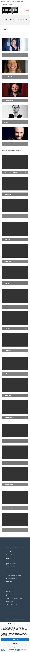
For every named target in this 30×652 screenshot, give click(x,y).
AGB (7, 617)
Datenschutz (9, 620)
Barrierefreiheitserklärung (11, 626)
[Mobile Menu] (27, 11)
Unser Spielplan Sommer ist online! (13, 586)
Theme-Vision (19, 647)
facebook (20, 1)
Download (13, 1)
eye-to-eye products (10, 566)
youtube (5, 4)
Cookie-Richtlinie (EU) (10, 623)
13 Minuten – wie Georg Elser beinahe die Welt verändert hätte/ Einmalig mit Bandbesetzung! (14, 600)
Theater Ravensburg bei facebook (14, 578)
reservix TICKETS (5, 1)
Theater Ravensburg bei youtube (14, 575)
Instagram (12, 4)
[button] (15, 55)
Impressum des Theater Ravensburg (13, 615)
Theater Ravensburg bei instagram (14, 576)
